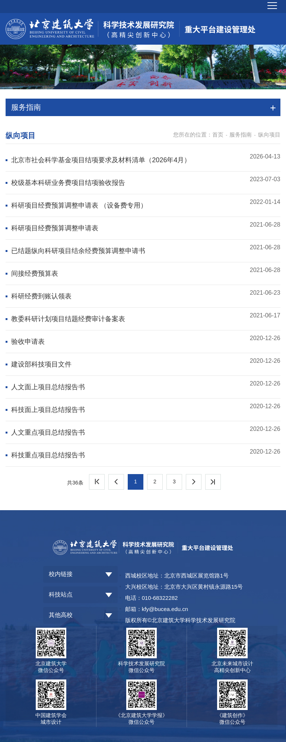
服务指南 (240, 134)
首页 (217, 134)
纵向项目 (269, 134)
